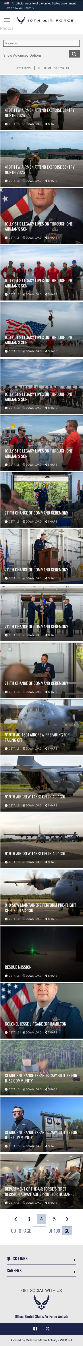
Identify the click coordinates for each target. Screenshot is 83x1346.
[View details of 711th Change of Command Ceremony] (41, 500)
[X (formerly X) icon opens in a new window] (47, 1328)
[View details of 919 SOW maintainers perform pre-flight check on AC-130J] (41, 898)
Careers (14, 1270)
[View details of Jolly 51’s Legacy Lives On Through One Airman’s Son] (41, 216)
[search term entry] (41, 43)
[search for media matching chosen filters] (74, 53)
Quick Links (17, 1258)
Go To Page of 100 (35, 1231)
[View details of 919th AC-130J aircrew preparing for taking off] (41, 727)
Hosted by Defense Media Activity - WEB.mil (41, 1340)
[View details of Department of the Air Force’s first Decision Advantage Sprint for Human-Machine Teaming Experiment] (41, 1181)
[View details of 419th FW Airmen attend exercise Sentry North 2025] (41, 103)
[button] (19, 8)
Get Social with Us (41, 1290)
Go (67, 1230)
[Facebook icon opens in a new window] (35, 1328)
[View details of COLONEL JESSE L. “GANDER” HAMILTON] (41, 1011)
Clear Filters (22, 68)
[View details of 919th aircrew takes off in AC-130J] (41, 784)
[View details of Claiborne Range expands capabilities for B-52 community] (41, 1068)
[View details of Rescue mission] (41, 954)
